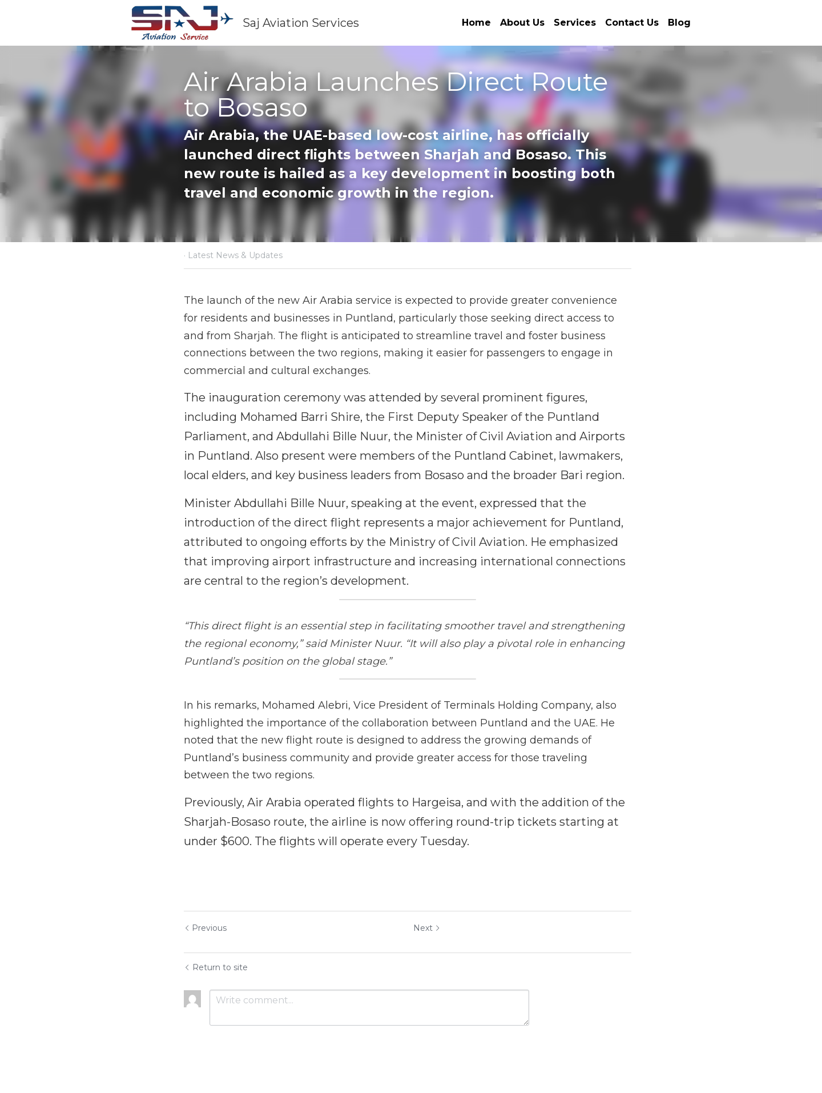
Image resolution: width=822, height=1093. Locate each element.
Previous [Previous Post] (205, 928)
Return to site (216, 967)
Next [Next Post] (430, 928)
